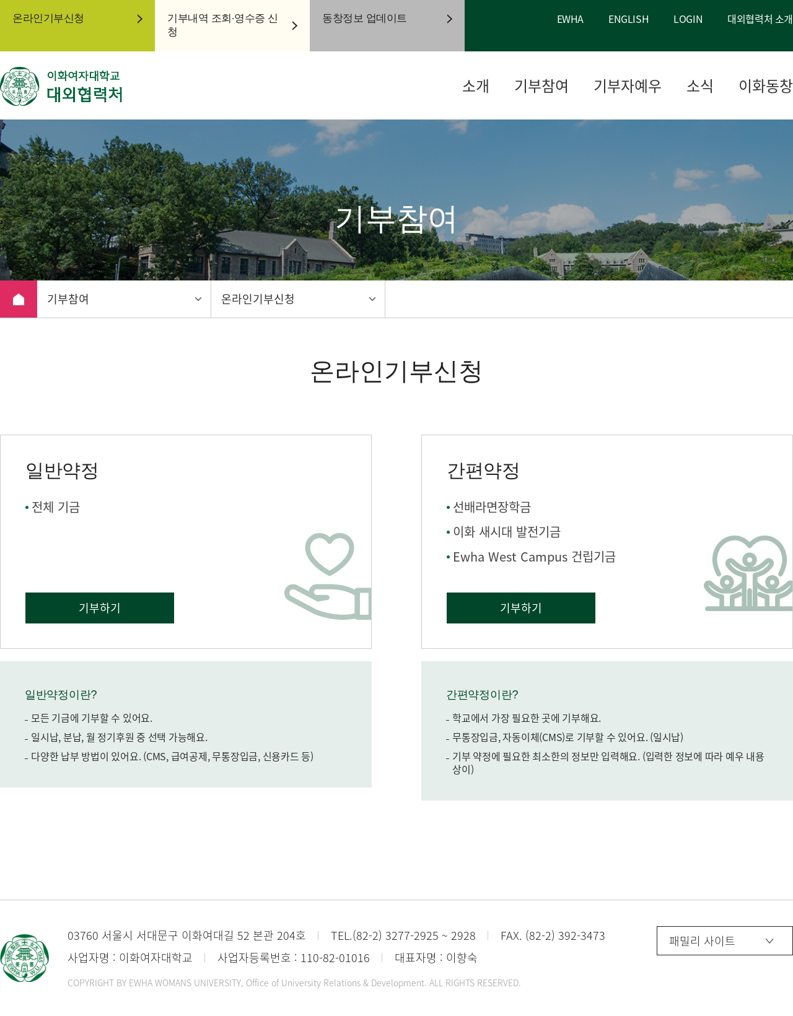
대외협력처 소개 (760, 18)
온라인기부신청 (48, 18)
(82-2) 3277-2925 (396, 935)
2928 (463, 935)
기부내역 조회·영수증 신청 (222, 25)
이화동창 (765, 86)
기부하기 (100, 607)
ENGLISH (628, 18)
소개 (475, 86)
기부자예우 (628, 86)
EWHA (570, 18)
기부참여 (541, 86)
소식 (700, 86)
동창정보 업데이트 (364, 18)
